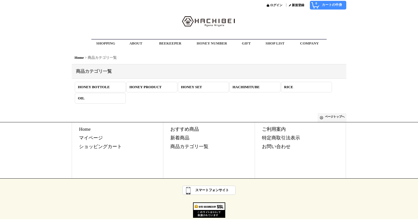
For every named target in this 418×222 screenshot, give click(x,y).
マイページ (91, 138)
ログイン (276, 5)
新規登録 (298, 5)
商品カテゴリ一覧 (189, 146)
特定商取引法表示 (281, 138)
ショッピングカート (100, 146)
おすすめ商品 (184, 129)
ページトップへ (335, 116)
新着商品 (179, 138)
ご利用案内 (274, 129)
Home (85, 129)
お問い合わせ (276, 146)
